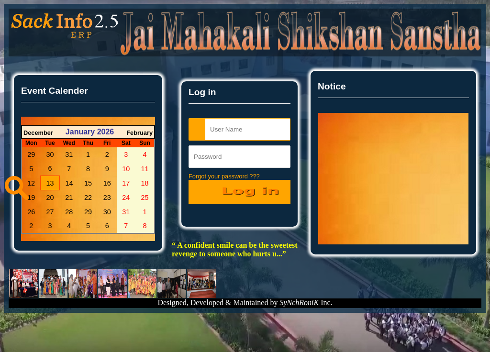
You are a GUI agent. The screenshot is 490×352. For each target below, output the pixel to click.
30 (50, 154)
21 (69, 197)
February (139, 132)
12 (31, 183)
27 (50, 212)
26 (31, 212)
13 (50, 183)
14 (69, 183)
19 (31, 197)
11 (145, 169)
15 (88, 183)
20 (50, 197)
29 (31, 154)
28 (69, 212)
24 (126, 197)
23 (107, 197)
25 (145, 197)
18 (145, 183)
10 (126, 169)
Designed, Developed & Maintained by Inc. (244, 302)
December (38, 132)
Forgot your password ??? (224, 176)
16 (107, 183)
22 (88, 197)
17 (126, 183)
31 (69, 154)
